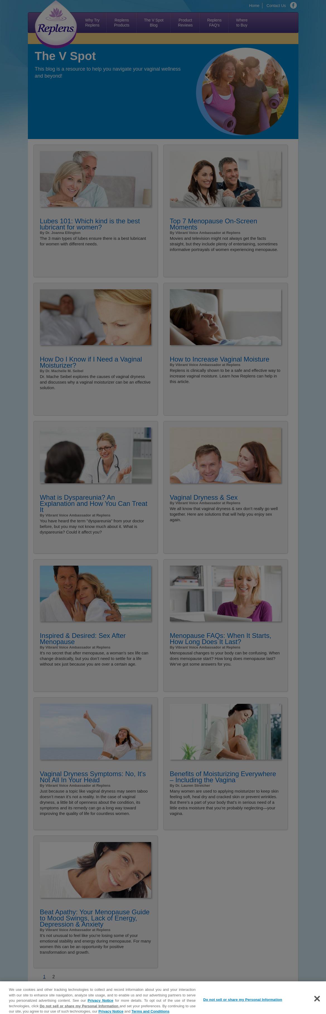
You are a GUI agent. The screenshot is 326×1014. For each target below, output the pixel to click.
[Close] (317, 1000)
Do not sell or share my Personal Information (79, 1008)
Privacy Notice (100, 1003)
